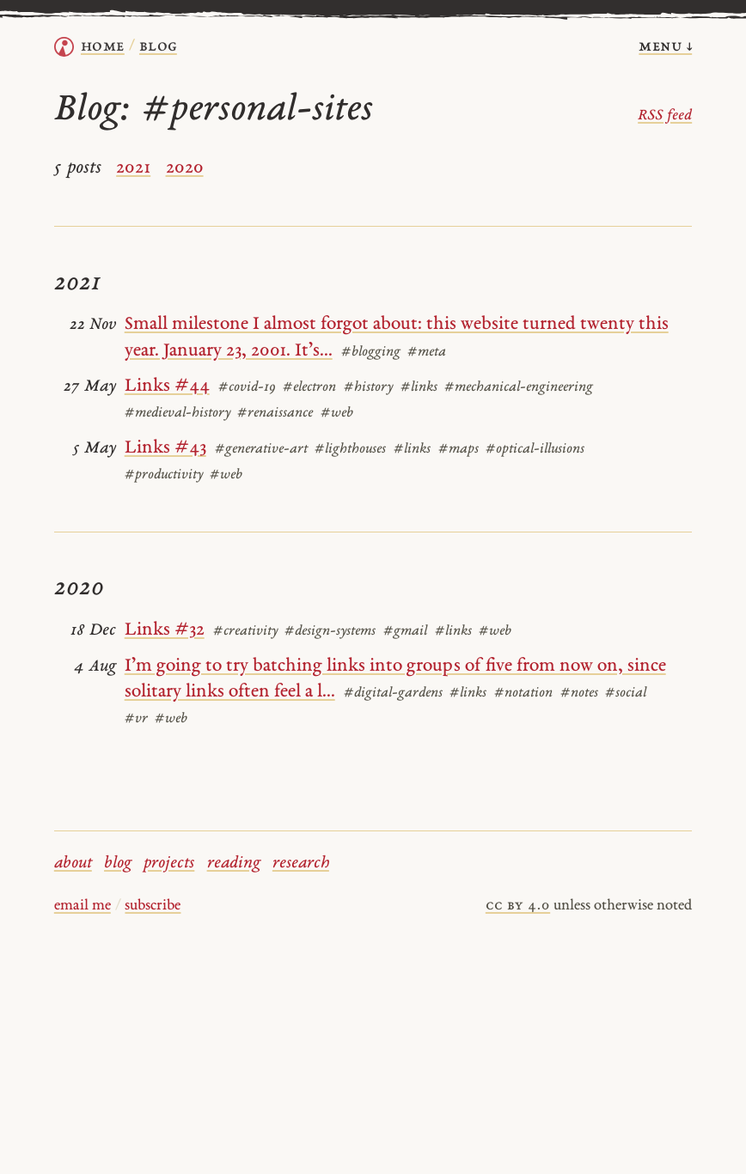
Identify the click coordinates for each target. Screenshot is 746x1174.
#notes (579, 693)
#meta (426, 352)
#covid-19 (247, 387)
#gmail (405, 631)
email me (82, 906)
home (103, 47)
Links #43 (165, 448)
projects (169, 864)
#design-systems (330, 631)
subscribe (152, 906)
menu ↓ (665, 47)
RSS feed (665, 116)
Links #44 (167, 386)
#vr (136, 719)
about (73, 864)
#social (625, 693)
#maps (458, 449)
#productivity (164, 475)
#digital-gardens (393, 693)
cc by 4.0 (518, 906)
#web (337, 413)
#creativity (245, 631)
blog (117, 864)
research (300, 864)
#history (368, 387)
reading (233, 864)
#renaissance (275, 413)
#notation (523, 693)
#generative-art (261, 449)
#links (419, 387)
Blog (158, 47)
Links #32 (165, 630)
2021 (133, 168)
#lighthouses (350, 449)
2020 (185, 168)
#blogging (371, 352)
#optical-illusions (535, 449)
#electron (309, 387)
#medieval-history (177, 413)
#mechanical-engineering (518, 387)
